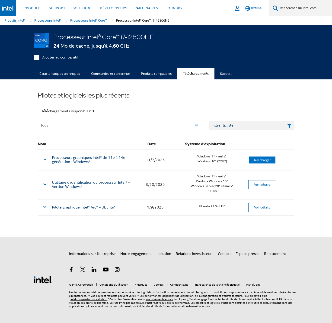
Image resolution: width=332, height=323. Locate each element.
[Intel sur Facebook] (71, 270)
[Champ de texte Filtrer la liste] (251, 125)
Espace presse (247, 253)
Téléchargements (196, 73)
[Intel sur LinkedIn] (94, 270)
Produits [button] (33, 8)
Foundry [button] (174, 8)
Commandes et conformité (110, 74)
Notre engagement (136, 253)
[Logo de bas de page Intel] (43, 279)
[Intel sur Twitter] (83, 270)
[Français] (253, 8)
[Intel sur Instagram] (117, 270)
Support (226, 74)
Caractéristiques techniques (59, 74)
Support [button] (57, 8)
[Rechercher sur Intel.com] (305, 8)
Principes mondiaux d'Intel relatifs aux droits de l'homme (154, 302)
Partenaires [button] (146, 8)
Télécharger (262, 160)
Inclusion (163, 253)
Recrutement (275, 253)
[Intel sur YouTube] (106, 270)
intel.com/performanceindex (88, 299)
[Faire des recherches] (275, 8)
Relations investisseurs (194, 253)
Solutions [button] (83, 8)
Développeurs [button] (113, 8)
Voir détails (262, 185)
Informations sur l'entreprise (92, 253)
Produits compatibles (156, 74)
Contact (224, 253)
